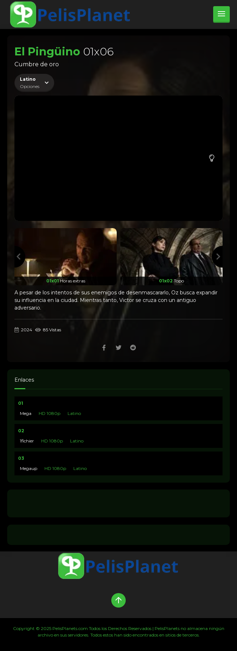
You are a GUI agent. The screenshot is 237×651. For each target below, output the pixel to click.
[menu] (221, 14)
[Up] (118, 600)
